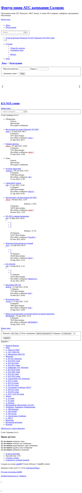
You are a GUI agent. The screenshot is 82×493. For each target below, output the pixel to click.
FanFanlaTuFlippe (33, 468)
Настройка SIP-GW (13, 285)
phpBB (18, 464)
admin (8, 146)
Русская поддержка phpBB (11, 472)
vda (29, 177)
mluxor (30, 191)
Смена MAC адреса (13, 183)
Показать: (12, 333)
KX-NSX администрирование (17, 216)
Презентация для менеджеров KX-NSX (21, 198)
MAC (30, 258)
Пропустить (5, 19)
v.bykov (9, 301)
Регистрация (16, 63)
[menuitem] (8, 25)
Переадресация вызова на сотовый (19, 243)
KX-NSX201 (10, 264)
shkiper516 (32, 279)
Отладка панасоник (13, 169)
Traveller (31, 237)
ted (7, 218)
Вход (4, 63)
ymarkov (9, 171)
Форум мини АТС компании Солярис (32, 7)
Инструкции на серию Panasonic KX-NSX (22, 129)
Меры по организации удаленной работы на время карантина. (30, 314)
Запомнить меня (11, 73)
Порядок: (64, 333)
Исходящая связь (12, 299)
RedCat (8, 287)
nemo (8, 131)
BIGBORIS (10, 316)
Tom (7, 245)
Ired (29, 293)
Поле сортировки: (37, 333)
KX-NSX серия (10, 103)
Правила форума (12, 144)
